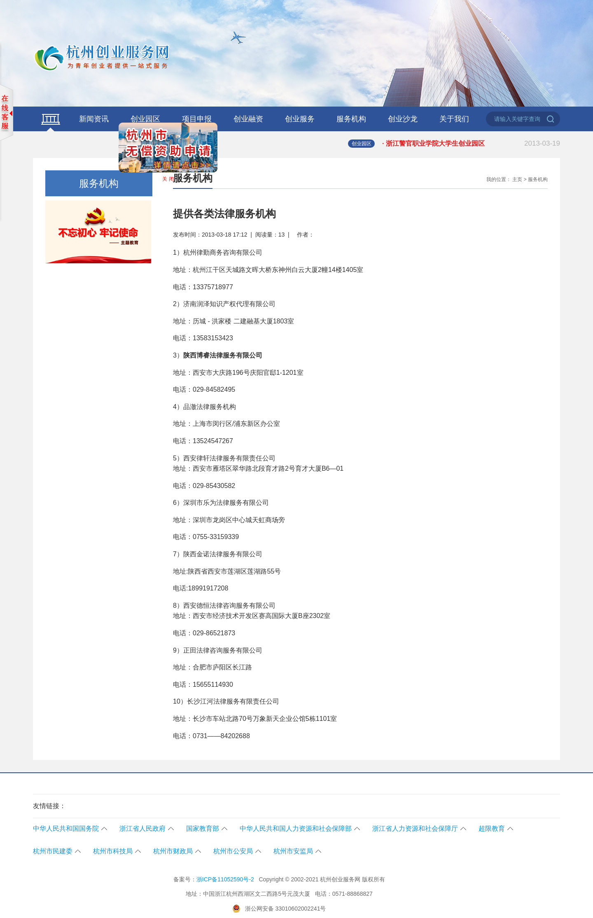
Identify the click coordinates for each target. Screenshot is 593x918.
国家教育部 (202, 828)
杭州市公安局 (233, 851)
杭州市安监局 (293, 851)
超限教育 (492, 828)
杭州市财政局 (173, 851)
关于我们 (454, 119)
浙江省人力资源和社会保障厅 (415, 828)
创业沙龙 (403, 119)
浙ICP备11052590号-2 (225, 879)
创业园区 (145, 119)
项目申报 (197, 119)
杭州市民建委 (52, 851)
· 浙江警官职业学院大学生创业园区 (471, 143)
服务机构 (351, 119)
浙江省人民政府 (142, 828)
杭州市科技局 (113, 851)
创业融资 (248, 119)
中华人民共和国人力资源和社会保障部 (296, 828)
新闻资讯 (94, 119)
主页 (517, 179)
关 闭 (166, 177)
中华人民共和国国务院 (66, 828)
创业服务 (300, 119)
